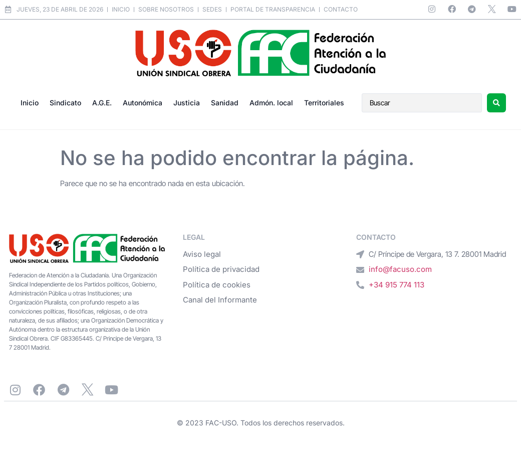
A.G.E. (102, 102)
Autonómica (142, 102)
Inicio (30, 102)
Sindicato (65, 102)
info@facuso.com (400, 269)
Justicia (186, 102)
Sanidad (224, 102)
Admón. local (271, 102)
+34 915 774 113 (396, 284)
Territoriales (324, 102)
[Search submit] (496, 102)
